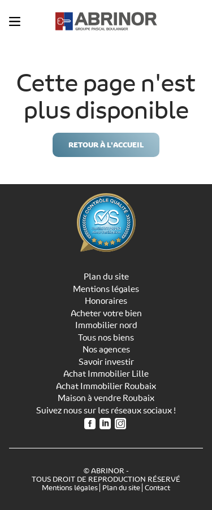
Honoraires (106, 301)
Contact (157, 487)
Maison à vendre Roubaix (106, 398)
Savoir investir (106, 362)
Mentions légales (106, 289)
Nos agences (106, 350)
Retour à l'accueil (106, 145)
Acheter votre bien (106, 313)
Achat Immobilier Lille (106, 374)
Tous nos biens (106, 338)
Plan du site (106, 277)
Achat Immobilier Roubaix (106, 386)
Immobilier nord (106, 325)
